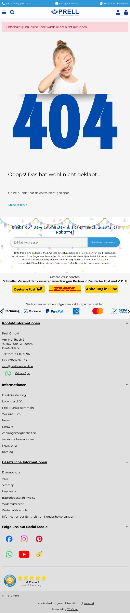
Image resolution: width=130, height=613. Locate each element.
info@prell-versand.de (17, 366)
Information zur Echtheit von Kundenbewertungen (38, 516)
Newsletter (9, 445)
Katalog (7, 452)
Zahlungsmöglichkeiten (19, 433)
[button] (118, 12)
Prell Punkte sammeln (18, 408)
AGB (5, 479)
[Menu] (4, 12)
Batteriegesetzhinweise (18, 497)
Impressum (10, 491)
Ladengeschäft (12, 401)
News (6, 420)
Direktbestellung (14, 395)
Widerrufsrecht (13, 504)
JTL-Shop (72, 609)
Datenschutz (11, 472)
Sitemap (8, 485)
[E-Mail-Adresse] (49, 242)
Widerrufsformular (15, 510)
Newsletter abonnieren (103, 242)
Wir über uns (11, 414)
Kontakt (7, 426)
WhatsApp (22, 373)
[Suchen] (12, 12)
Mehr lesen (17, 205)
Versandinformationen (18, 439)
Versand (89, 603)
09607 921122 (23, 354)
